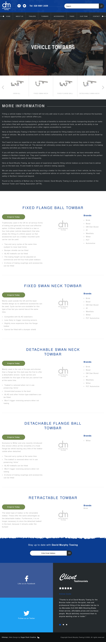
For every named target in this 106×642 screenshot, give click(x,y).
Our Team (84, 16)
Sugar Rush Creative (28, 637)
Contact (96, 16)
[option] (17, 86)
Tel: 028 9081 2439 (39, 6)
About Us (19, 16)
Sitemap (5, 637)
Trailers (32, 16)
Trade (72, 16)
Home (8, 16)
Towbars (44, 16)
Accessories (59, 16)
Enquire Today (14, 216)
